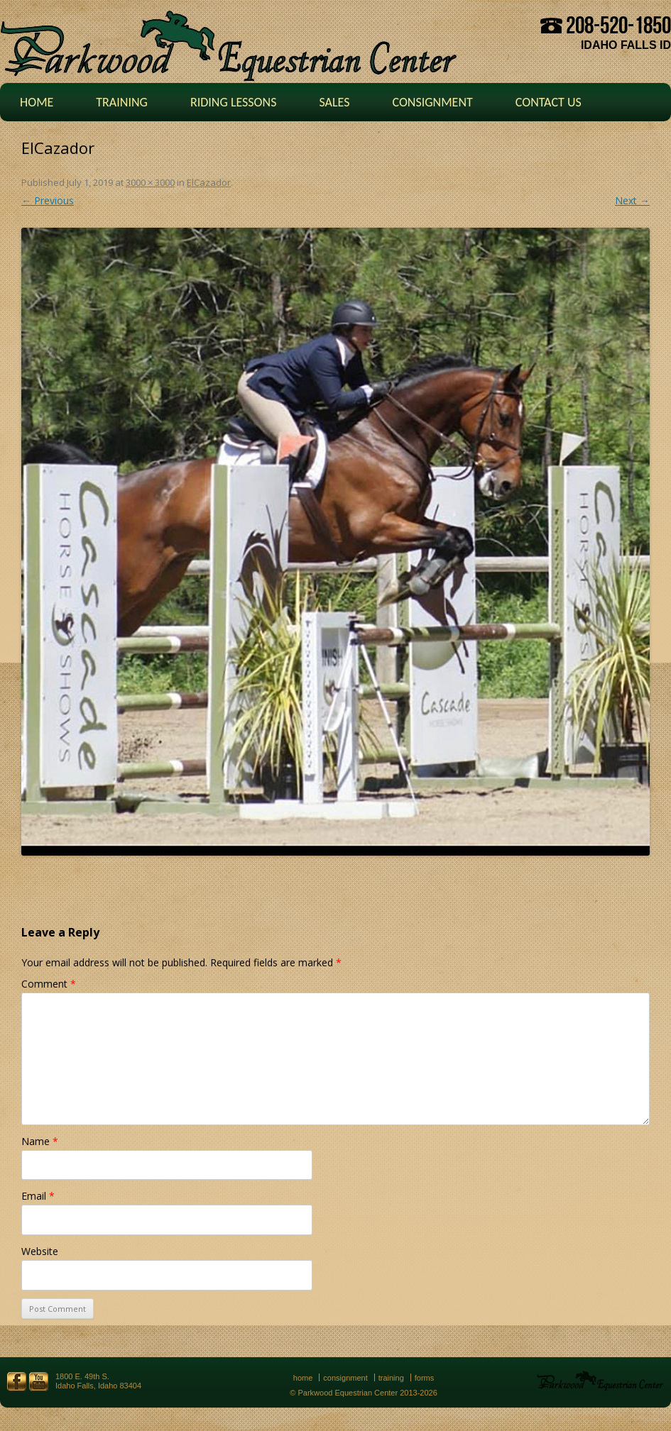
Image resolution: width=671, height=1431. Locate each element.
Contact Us (548, 102)
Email (38, 1196)
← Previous (47, 200)
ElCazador (209, 182)
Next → (632, 200)
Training (122, 102)
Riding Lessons (233, 102)
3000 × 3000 (150, 182)
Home (36, 102)
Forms (425, 1378)
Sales (334, 102)
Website (39, 1251)
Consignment (432, 102)
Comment (48, 983)
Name (39, 1141)
